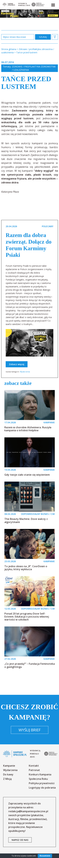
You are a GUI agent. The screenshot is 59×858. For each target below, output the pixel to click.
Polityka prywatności (41, 783)
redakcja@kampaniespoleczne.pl (28, 811)
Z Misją (7, 779)
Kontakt (34, 765)
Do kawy (8, 774)
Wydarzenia (25, 371)
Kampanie (9, 765)
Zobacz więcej (16, 364)
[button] (52, 4)
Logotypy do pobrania (42, 787)
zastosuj (43, 37)
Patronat (34, 770)
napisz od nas (20, 839)
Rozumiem (45, 855)
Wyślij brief (30, 729)
